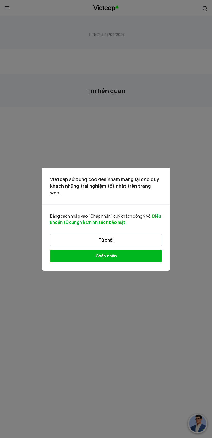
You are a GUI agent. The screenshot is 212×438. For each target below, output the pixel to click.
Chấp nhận (106, 256)
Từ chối (106, 240)
